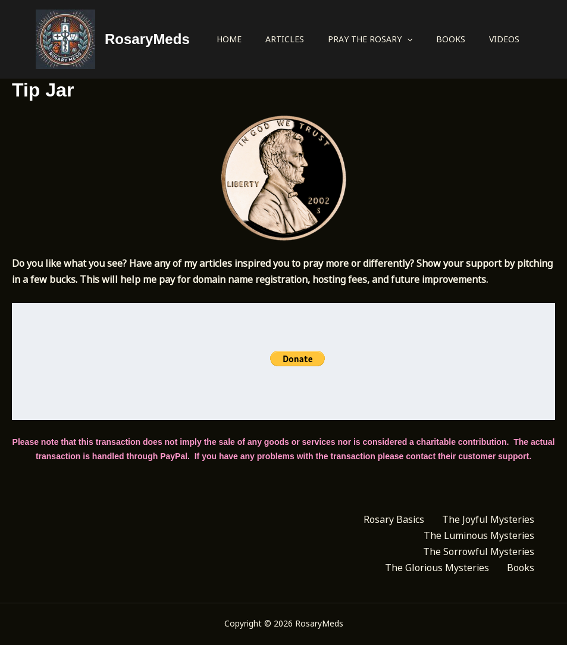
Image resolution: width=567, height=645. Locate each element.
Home (229, 39)
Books (450, 39)
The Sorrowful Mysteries (478, 551)
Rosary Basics (394, 519)
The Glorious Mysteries (437, 567)
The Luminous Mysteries (479, 535)
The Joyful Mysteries (488, 519)
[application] (407, 39)
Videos (504, 39)
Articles (284, 39)
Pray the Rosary (370, 39)
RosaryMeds (147, 39)
